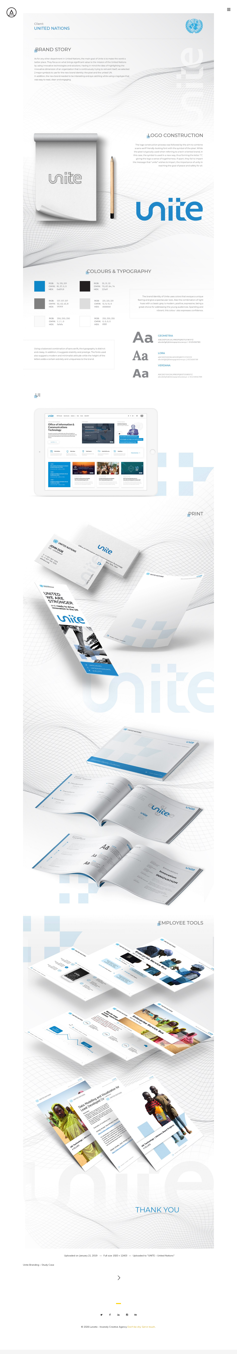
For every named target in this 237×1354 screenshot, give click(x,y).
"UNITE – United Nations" (160, 1255)
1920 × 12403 (120, 1255)
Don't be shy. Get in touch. (141, 1326)
